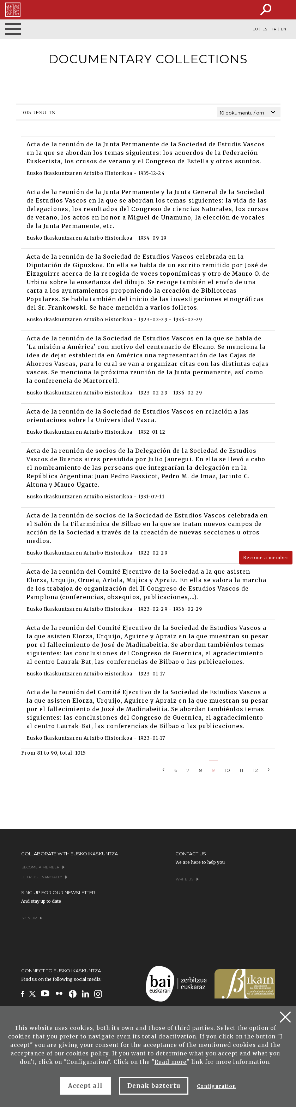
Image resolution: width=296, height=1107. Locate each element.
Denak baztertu (154, 1086)
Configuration (216, 1086)
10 (227, 770)
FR (274, 29)
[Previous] (163, 769)
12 (255, 770)
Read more (171, 1062)
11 (242, 770)
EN (283, 29)
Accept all (85, 1086)
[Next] (269, 769)
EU (255, 29)
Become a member (266, 557)
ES (264, 29)
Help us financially (44, 877)
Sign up (32, 918)
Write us (187, 879)
